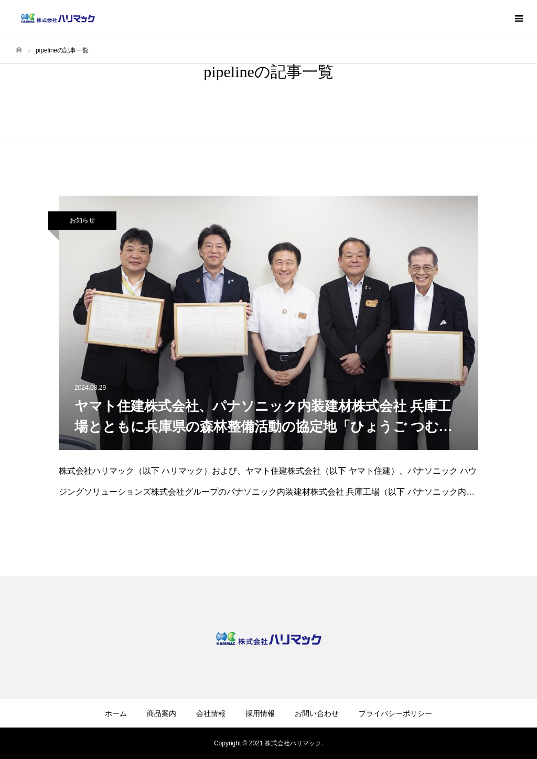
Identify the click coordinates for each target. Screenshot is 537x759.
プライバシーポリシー (395, 713)
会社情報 (210, 713)
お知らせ (82, 220)
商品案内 (161, 713)
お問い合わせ (317, 713)
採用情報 (260, 713)
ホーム (116, 713)
